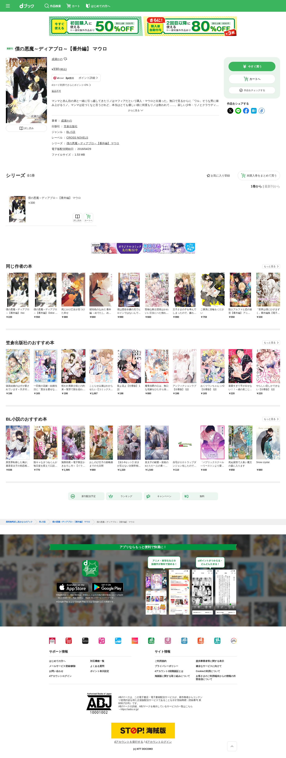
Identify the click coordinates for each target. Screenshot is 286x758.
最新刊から (272, 186)
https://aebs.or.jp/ (130, 709)
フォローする (65, 59)
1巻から (256, 186)
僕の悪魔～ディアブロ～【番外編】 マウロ (54, 197)
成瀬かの (57, 59)
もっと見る (270, 266)
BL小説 (71, 132)
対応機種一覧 (97, 661)
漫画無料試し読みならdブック (19, 522)
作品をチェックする (254, 90)
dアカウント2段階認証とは (169, 671)
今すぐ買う (255, 66)
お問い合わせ (56, 671)
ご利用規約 (160, 661)
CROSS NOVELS (77, 137)
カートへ (254, 79)
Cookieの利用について (208, 671)
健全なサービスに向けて (209, 666)
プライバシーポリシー (166, 666)
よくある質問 (97, 666)
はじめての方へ (57, 661)
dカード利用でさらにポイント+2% (70, 85)
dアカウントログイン (60, 676)
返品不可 (56, 91)
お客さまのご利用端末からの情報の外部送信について (216, 678)
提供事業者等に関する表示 (210, 661)
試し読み (29, 128)
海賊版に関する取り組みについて (172, 676)
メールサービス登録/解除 (62, 666)
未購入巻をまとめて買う (262, 175)
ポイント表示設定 (99, 671)
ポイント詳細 (87, 77)
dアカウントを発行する (128, 741)
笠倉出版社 (70, 126)
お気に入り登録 (220, 175)
